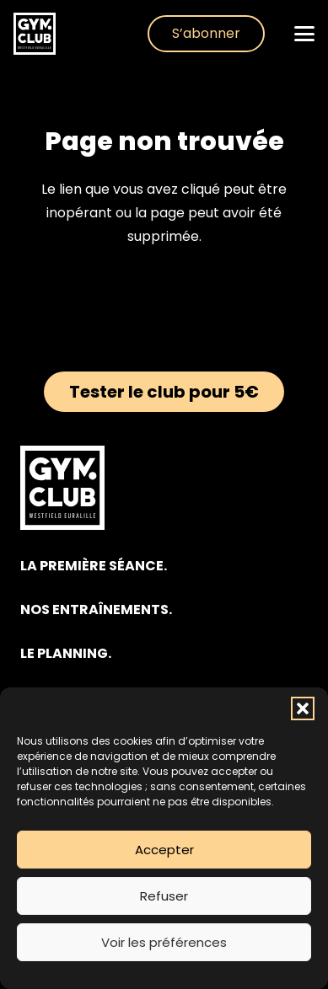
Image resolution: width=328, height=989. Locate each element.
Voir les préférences (164, 942)
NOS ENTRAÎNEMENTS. (96, 609)
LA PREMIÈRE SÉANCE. (93, 565)
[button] (302, 708)
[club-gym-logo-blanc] (34, 34)
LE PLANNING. (65, 653)
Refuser (164, 896)
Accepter (164, 849)
